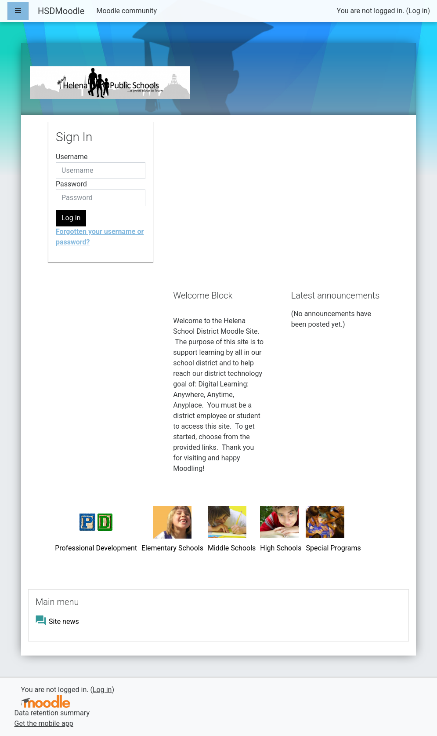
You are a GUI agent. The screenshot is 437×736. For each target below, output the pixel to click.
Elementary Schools (172, 548)
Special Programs (333, 548)
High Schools (280, 548)
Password (71, 184)
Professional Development (96, 548)
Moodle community (126, 11)
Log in (417, 11)
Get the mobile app (43, 723)
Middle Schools (232, 548)
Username (72, 157)
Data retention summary (52, 713)
